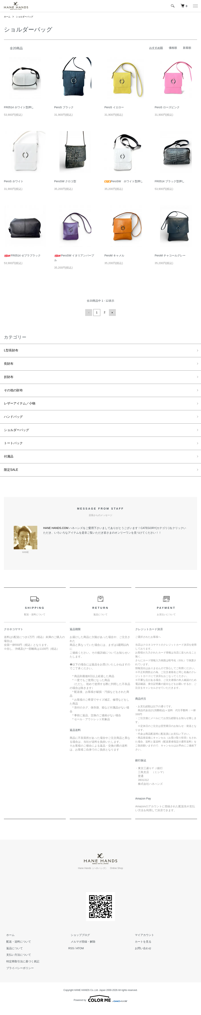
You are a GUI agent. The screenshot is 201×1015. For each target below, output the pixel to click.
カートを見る (141, 948)
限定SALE (12, 476)
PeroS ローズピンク (167, 107)
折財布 (9, 378)
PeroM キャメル (114, 255)
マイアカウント (142, 942)
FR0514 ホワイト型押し (19, 107)
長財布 (9, 364)
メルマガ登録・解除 (80, 948)
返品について (12, 955)
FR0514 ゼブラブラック (22, 255)
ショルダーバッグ (25, 16)
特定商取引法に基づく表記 (20, 968)
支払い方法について (16, 961)
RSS (71, 955)
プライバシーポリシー (17, 975)
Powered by (100, 1005)
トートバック (14, 448)
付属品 (9, 462)
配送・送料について (16, 948)
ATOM (80, 955)
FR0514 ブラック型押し (170, 181)
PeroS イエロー (114, 107)
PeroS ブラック (64, 107)
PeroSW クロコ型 (65, 181)
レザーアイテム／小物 (21, 406)
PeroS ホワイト (13, 181)
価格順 (173, 47)
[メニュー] (195, 6)
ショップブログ (78, 942)
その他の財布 (14, 392)
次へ (112, 312)
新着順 (187, 47)
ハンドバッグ (14, 420)
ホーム (7, 16)
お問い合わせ (141, 955)
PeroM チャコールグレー (170, 255)
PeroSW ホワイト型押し (123, 181)
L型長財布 (12, 350)
